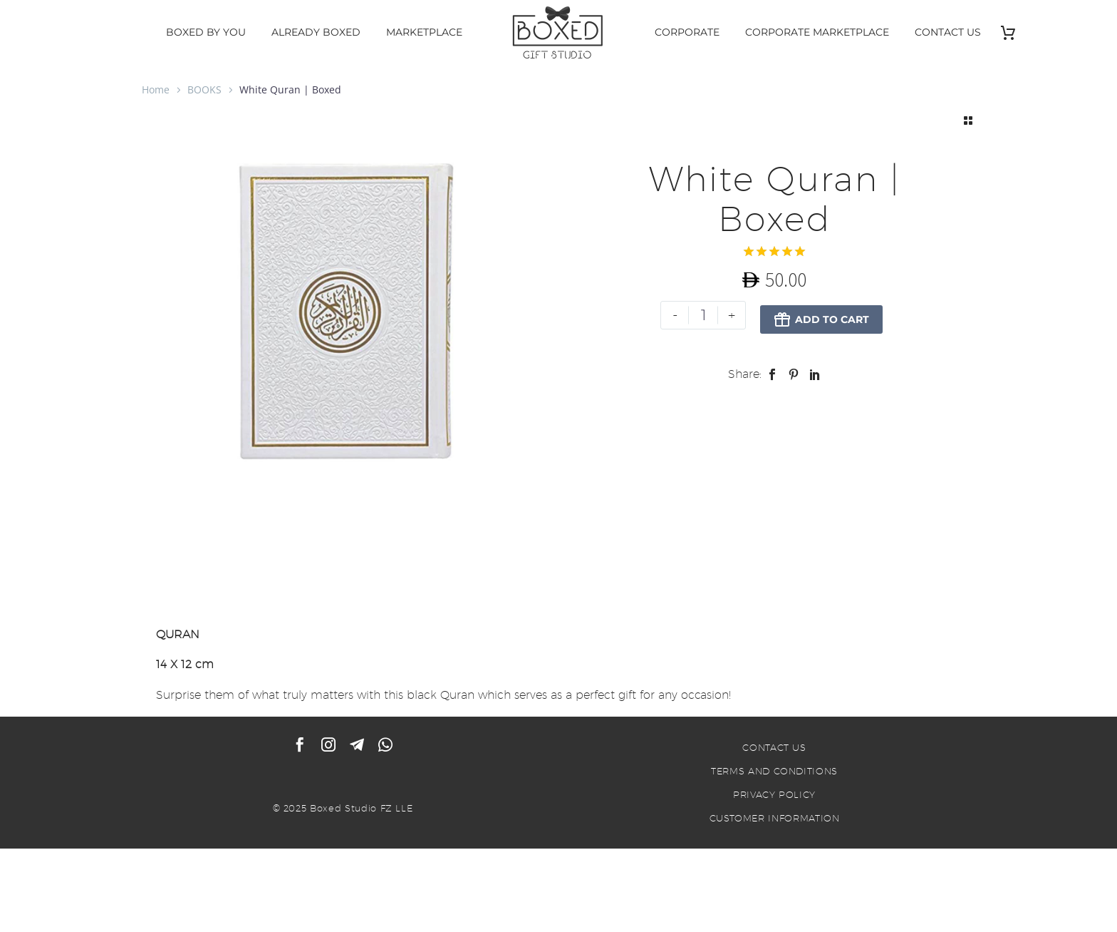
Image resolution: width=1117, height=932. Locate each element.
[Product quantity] (702, 315)
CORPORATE (687, 32)
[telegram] (357, 746)
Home (156, 89)
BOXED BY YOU (206, 32)
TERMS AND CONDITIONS (774, 773)
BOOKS (204, 89)
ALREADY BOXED (315, 32)
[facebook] (300, 746)
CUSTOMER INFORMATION (775, 820)
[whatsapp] (385, 746)
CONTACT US (948, 32)
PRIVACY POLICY (774, 796)
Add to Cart (820, 315)
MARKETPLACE (424, 32)
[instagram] (328, 746)
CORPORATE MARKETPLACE (817, 32)
